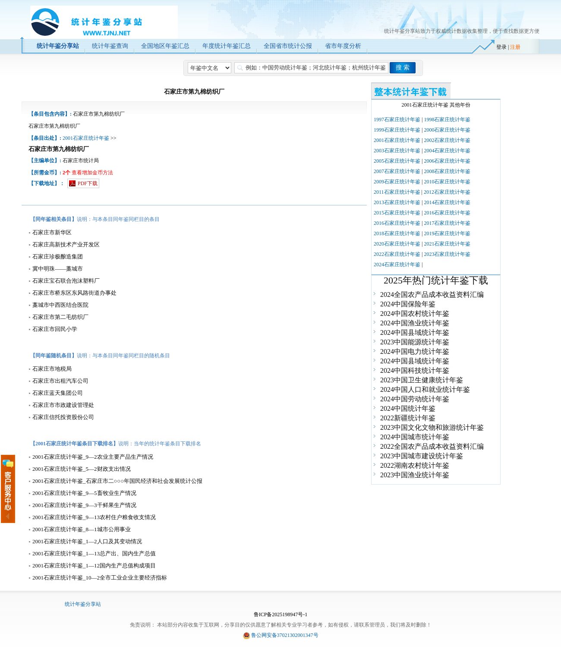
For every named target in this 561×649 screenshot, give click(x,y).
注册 (515, 47)
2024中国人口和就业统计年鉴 (425, 389)
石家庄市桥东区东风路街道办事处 (74, 293)
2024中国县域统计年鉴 (414, 332)
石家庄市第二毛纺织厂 (60, 317)
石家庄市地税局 (52, 368)
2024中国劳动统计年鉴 (414, 399)
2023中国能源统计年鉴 (414, 342)
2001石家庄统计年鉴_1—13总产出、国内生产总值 (94, 553)
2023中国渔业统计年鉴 (414, 475)
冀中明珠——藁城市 (57, 268)
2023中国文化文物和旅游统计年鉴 (432, 427)
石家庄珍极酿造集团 (57, 256)
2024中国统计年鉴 (407, 408)
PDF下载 (88, 183)
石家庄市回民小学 (54, 329)
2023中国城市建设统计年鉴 (421, 456)
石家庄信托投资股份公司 (63, 417)
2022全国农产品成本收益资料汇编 (432, 446)
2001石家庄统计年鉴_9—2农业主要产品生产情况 (92, 457)
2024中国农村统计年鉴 (414, 313)
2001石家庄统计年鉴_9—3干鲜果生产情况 (84, 505)
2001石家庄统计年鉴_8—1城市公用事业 (81, 529)
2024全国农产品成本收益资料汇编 (432, 294)
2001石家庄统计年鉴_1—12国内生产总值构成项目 (94, 565)
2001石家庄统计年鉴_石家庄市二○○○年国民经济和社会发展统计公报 (117, 481)
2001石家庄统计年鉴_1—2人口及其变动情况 (87, 541)
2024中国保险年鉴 (407, 304)
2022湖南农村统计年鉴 (414, 465)
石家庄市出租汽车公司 (60, 381)
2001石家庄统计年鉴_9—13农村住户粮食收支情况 (94, 517)
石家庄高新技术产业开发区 (66, 244)
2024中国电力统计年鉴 (414, 351)
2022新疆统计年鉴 (407, 418)
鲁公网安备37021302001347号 (284, 635)
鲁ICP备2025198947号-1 (281, 614)
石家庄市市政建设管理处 (63, 405)
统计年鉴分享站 (83, 604)
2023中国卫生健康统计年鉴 (421, 380)
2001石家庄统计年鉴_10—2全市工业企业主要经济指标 (99, 577)
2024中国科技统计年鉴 (414, 370)
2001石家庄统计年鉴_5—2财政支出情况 (81, 469)
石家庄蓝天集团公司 (57, 393)
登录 (501, 47)
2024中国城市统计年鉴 (414, 437)
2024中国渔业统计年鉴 (414, 323)
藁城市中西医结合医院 (60, 305)
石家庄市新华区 (52, 232)
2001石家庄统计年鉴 (86, 138)
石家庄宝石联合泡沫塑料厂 (66, 280)
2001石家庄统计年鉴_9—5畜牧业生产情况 (84, 493)
